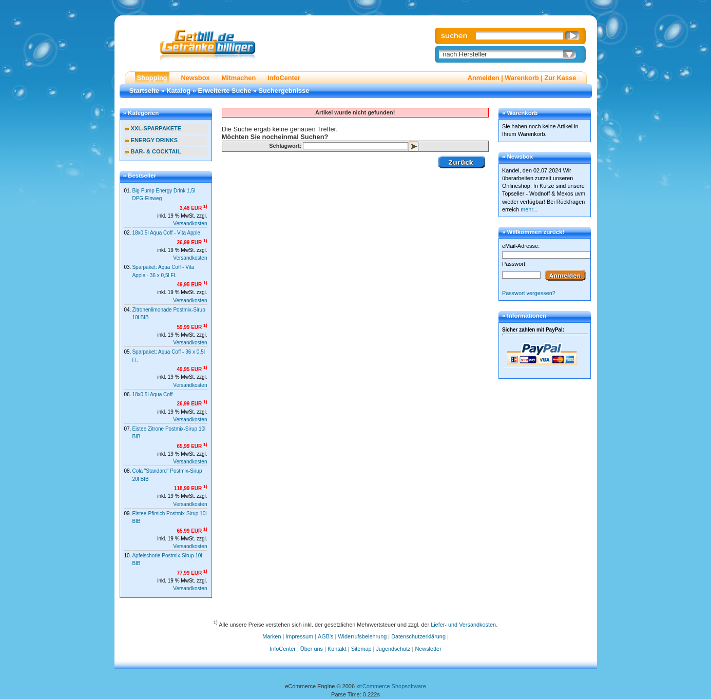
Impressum (299, 636)
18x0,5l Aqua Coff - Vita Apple (166, 233)
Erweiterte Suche (224, 90)
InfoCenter (283, 78)
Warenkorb (522, 78)
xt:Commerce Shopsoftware (391, 686)
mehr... (529, 209)
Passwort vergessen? (528, 293)
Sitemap (361, 649)
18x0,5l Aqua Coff (152, 394)
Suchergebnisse (284, 90)
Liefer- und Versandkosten (463, 624)
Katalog (178, 90)
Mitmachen (238, 78)
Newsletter (428, 649)
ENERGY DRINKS (154, 140)
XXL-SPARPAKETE (156, 128)
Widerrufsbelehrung (362, 636)
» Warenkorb (519, 113)
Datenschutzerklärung (418, 636)
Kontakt (337, 649)
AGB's (325, 636)
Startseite (144, 90)
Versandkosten (190, 223)
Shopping (152, 78)
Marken (271, 636)
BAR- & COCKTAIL (156, 151)
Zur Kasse (560, 78)
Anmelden (483, 78)
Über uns (311, 649)
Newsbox (195, 78)
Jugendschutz (393, 649)
